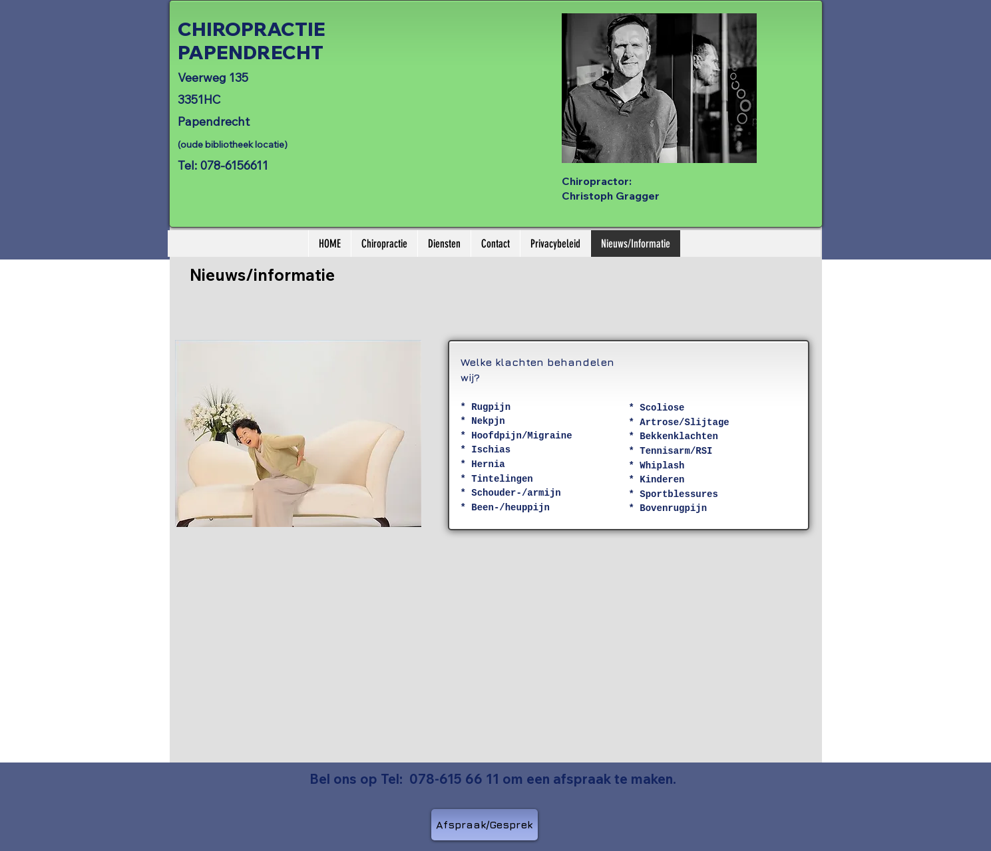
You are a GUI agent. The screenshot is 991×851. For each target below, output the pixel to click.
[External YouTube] (304, 656)
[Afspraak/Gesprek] (484, 824)
